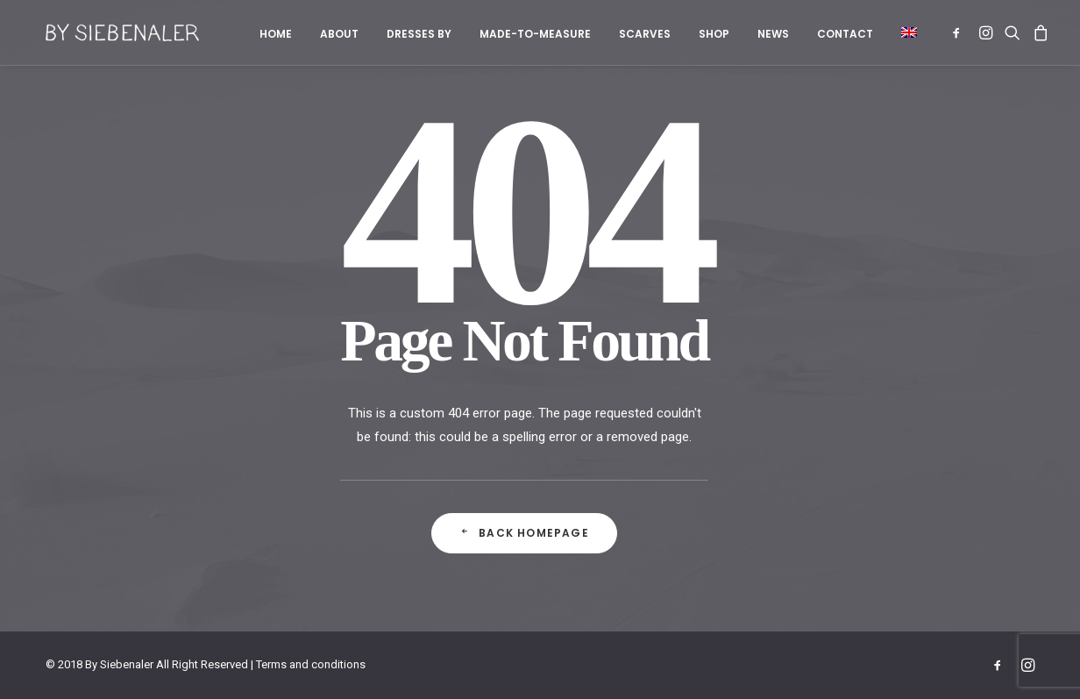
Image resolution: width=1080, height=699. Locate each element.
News (773, 33)
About (339, 33)
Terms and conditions (311, 664)
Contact (845, 33)
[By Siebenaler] (106, 32)
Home (275, 33)
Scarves (645, 33)
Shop (714, 33)
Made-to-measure (535, 33)
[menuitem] (275, 34)
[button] (903, 32)
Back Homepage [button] (524, 532)
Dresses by (419, 33)
